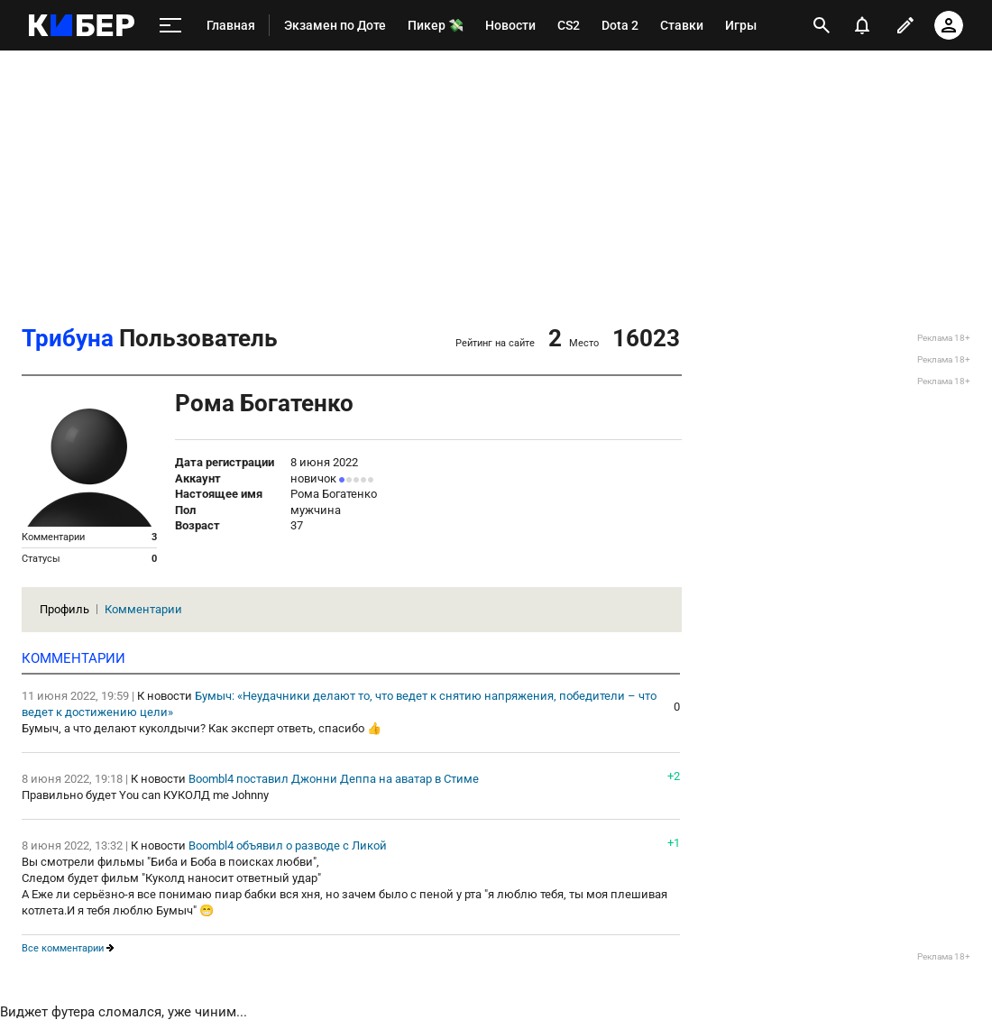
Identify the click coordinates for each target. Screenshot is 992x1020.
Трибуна (68, 338)
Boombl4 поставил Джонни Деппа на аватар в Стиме (333, 779)
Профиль (64, 609)
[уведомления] (862, 25)
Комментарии (143, 609)
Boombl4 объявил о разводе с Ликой (287, 845)
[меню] (170, 26)
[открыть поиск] (821, 25)
